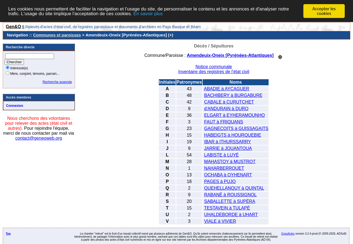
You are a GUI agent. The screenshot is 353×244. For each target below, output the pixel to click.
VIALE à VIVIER (220, 221)
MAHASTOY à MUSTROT (229, 161)
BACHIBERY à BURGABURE (233, 95)
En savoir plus (148, 13)
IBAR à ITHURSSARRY (227, 141)
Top (8, 233)
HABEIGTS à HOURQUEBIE (232, 135)
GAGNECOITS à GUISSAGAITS (236, 128)
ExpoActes (288, 233)
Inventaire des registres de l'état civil (213, 71)
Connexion (14, 106)
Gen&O (13, 26)
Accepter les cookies (324, 11)
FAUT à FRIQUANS (223, 122)
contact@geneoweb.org (38, 138)
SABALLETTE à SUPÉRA (229, 201)
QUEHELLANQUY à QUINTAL (234, 188)
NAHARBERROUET (224, 168)
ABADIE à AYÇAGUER (226, 88)
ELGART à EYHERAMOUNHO (234, 115)
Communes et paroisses (57, 35)
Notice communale (214, 66)
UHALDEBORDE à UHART (231, 214)
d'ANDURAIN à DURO (226, 108)
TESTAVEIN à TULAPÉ (227, 208)
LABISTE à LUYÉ (221, 155)
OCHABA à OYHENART (228, 175)
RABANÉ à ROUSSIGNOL (230, 194)
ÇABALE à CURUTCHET (229, 102)
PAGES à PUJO (220, 181)
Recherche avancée (57, 82)
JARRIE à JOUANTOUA (228, 148)
